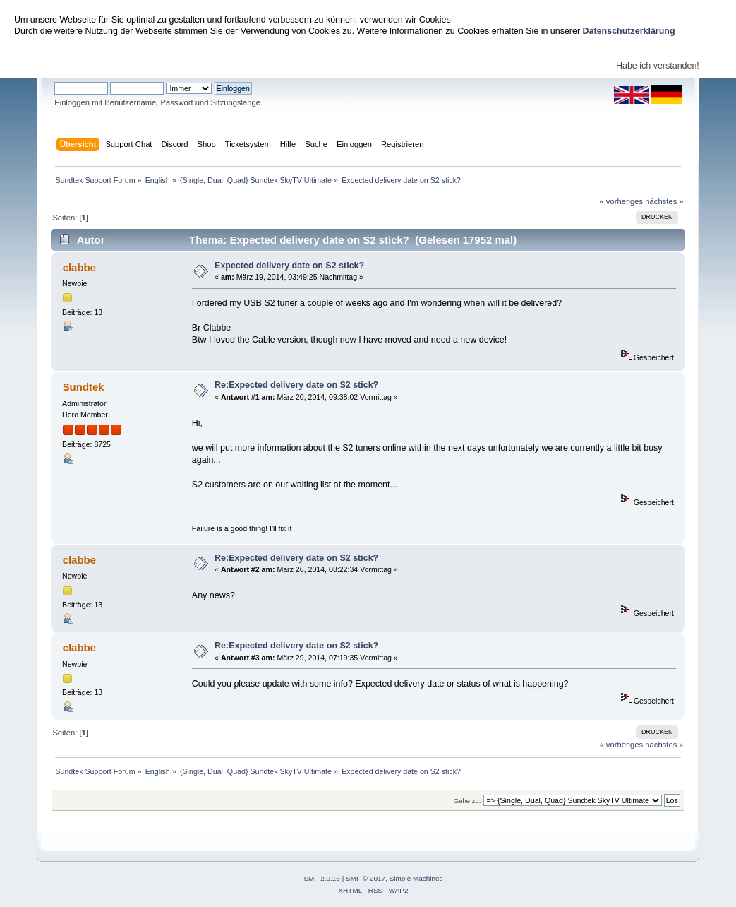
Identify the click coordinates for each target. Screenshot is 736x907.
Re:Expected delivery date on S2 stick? (296, 385)
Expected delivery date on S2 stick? (289, 266)
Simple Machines (416, 878)
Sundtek (83, 387)
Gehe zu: (467, 801)
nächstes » (664, 201)
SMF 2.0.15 (321, 878)
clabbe (79, 267)
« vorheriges (621, 201)
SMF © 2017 (365, 878)
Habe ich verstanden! (657, 66)
